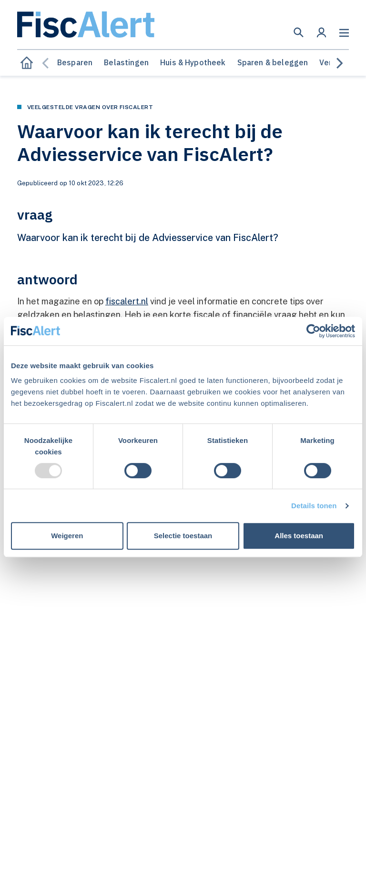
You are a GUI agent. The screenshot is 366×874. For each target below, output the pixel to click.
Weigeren (67, 536)
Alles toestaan (298, 536)
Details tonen (313, 506)
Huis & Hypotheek (193, 62)
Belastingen (126, 62)
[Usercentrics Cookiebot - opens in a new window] (313, 331)
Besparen (74, 62)
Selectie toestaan (183, 536)
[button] (299, 32)
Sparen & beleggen (272, 62)
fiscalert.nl (126, 301)
